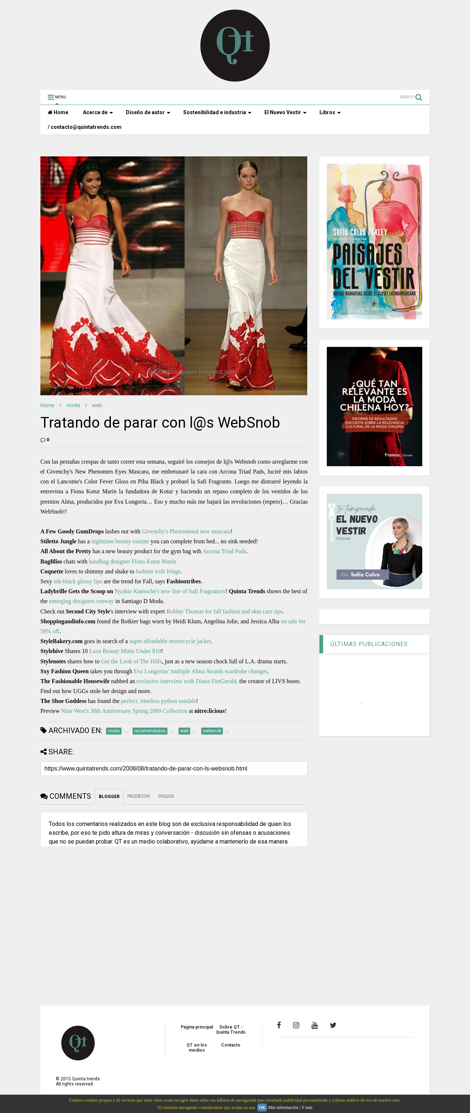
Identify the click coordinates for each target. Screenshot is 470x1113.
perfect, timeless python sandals (158, 701)
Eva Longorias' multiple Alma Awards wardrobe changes (200, 671)
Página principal (197, 1027)
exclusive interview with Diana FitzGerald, (187, 681)
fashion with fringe (158, 571)
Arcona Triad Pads (224, 551)
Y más (306, 1107)
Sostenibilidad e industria (217, 112)
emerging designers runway (81, 601)
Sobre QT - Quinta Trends (231, 1030)
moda (73, 405)
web (97, 405)
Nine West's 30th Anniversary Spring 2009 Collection (124, 711)
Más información (283, 1107)
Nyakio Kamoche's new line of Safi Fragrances (170, 591)
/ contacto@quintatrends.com (85, 127)
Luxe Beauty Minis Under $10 (125, 651)
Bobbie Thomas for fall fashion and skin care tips (224, 611)
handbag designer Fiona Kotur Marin (132, 561)
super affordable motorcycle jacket (170, 641)
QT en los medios (197, 1048)
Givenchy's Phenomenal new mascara (186, 531)
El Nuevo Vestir (285, 112)
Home (58, 112)
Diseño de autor (148, 112)
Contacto (231, 1045)
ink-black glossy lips (78, 581)
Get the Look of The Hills (131, 661)
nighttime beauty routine (120, 541)
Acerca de (98, 112)
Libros (330, 112)
